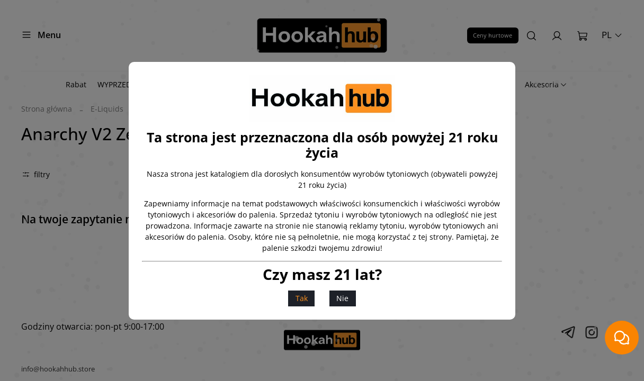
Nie (342, 298)
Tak (302, 298)
